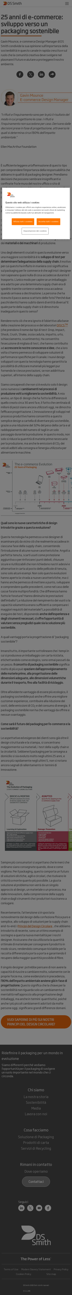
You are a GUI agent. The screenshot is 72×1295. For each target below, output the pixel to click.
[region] (36, 214)
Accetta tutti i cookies (48, 221)
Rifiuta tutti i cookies (23, 221)
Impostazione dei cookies (35, 231)
